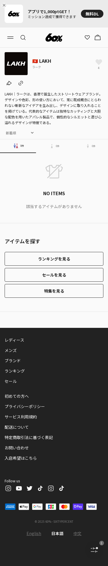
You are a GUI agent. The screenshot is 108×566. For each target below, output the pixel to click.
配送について (17, 427)
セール (11, 381)
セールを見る (54, 275)
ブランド (13, 360)
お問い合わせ (17, 448)
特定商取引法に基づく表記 (29, 437)
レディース (14, 340)
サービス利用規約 (21, 417)
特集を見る (54, 291)
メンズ (11, 350)
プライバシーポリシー (25, 406)
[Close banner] (5, 5)
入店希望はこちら (21, 458)
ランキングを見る (54, 259)
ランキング (15, 371)
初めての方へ (17, 396)
